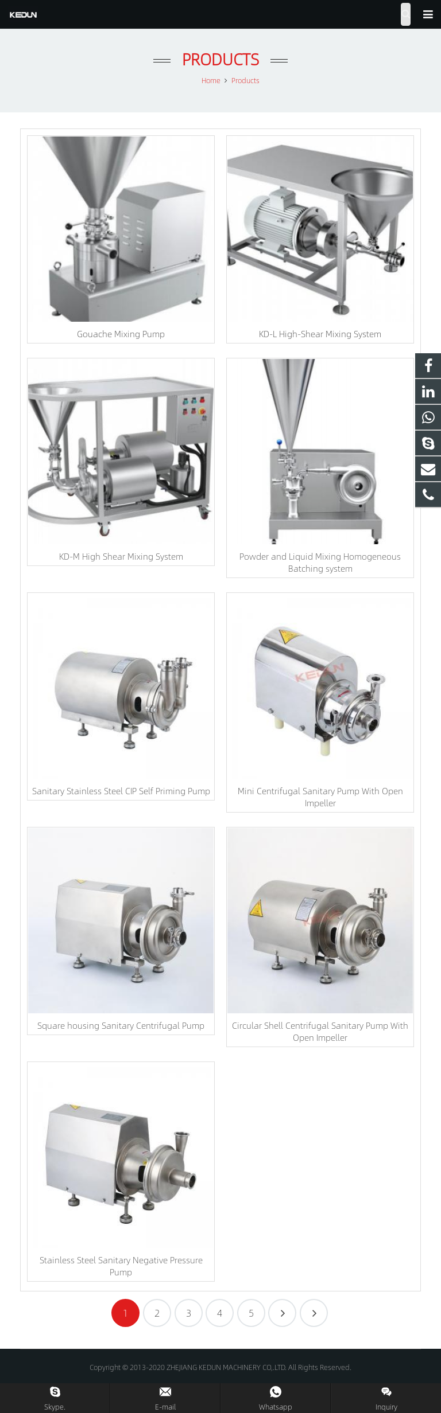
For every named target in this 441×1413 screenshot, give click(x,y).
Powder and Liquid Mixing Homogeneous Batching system (320, 562)
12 (314, 1313)
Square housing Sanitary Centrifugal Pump (120, 1025)
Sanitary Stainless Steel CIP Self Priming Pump (121, 790)
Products (220, 58)
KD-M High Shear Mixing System (121, 556)
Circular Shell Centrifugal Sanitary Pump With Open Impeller (320, 1031)
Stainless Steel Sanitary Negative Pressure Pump (121, 1265)
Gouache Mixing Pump (121, 333)
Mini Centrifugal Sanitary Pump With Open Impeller (320, 796)
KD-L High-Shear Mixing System (320, 333)
